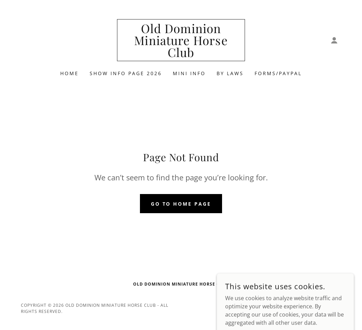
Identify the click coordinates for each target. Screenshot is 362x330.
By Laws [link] (230, 73)
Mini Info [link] (189, 73)
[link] (181, 55)
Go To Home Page (181, 204)
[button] (334, 40)
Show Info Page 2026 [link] (126, 73)
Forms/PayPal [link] (278, 73)
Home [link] (69, 73)
